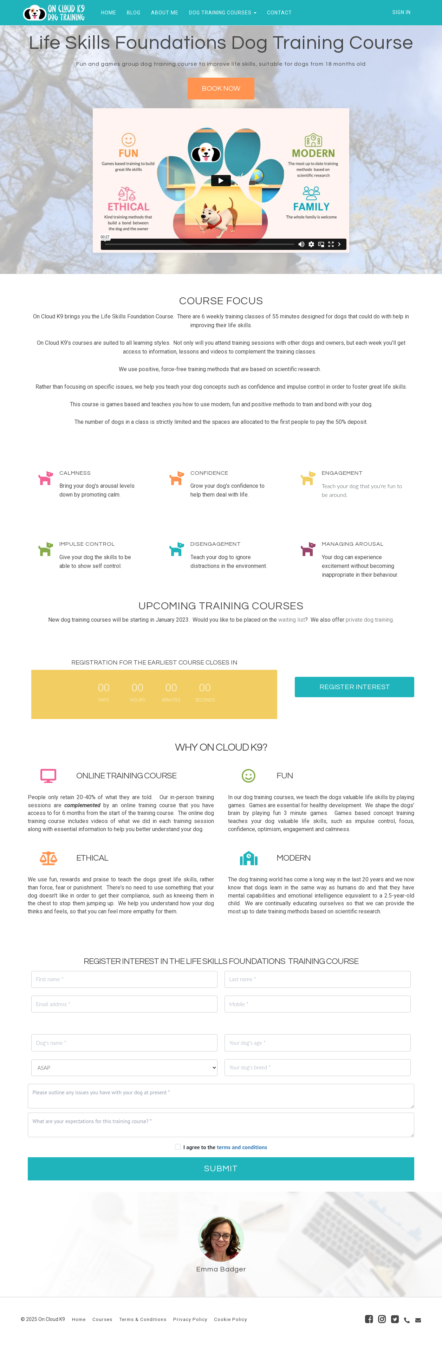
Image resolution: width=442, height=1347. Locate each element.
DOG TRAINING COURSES (221, 12)
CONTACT (278, 12)
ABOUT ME (163, 12)
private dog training (369, 619)
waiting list (291, 619)
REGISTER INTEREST (354, 687)
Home (79, 1319)
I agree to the (225, 1147)
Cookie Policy (230, 1319)
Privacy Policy (190, 1319)
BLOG (132, 12)
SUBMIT (221, 1168)
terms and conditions (242, 1147)
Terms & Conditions (143, 1319)
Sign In (401, 12)
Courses (102, 1319)
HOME (107, 12)
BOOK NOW (221, 88)
